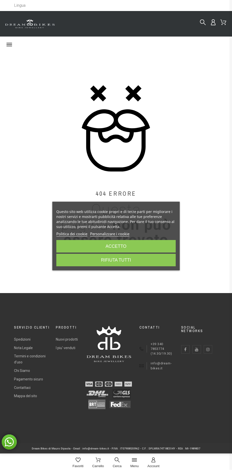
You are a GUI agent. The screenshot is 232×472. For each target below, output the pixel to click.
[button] (116, 44)
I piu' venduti (65, 348)
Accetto (116, 246)
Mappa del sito (25, 396)
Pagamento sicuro (28, 379)
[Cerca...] (203, 22)
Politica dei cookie (71, 233)
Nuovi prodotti (67, 339)
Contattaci (22, 388)
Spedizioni (22, 339)
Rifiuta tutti (116, 260)
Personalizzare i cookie (109, 233)
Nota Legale (23, 348)
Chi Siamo (22, 371)
